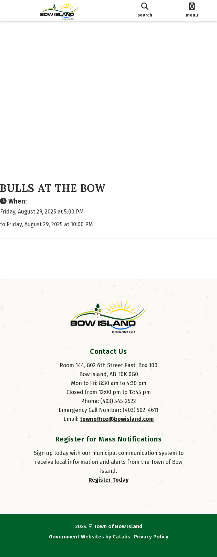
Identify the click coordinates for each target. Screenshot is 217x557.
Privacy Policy (151, 537)
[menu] (192, 10)
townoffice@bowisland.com (117, 419)
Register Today (108, 480)
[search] (145, 10)
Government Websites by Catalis (89, 537)
